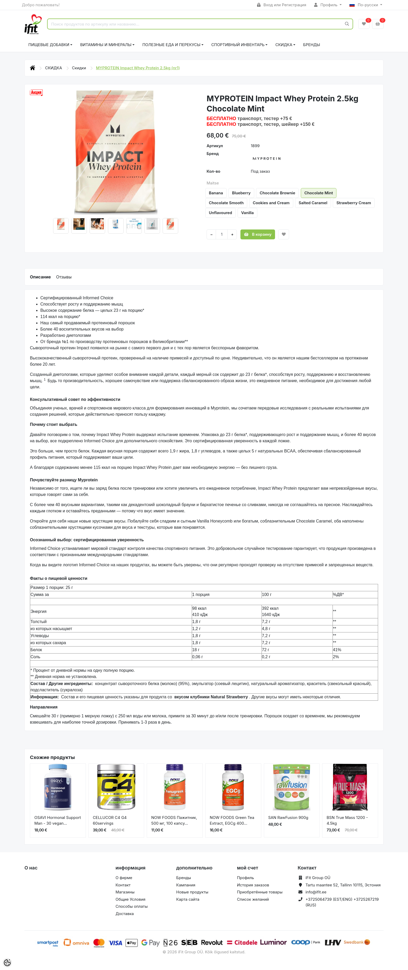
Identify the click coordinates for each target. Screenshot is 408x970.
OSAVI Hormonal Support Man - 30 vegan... (57, 820)
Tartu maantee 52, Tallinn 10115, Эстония (343, 884)
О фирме (124, 877)
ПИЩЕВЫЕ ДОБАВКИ (48, 44)
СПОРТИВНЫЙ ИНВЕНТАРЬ (237, 44)
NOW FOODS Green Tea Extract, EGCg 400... (232, 820)
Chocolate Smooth (226, 202)
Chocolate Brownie (277, 192)
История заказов (253, 884)
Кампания (185, 884)
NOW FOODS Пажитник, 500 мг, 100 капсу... (174, 820)
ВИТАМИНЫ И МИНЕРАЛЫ (105, 44)
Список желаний (253, 899)
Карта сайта (187, 899)
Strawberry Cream (353, 202)
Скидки (79, 67)
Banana (216, 192)
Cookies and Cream (271, 202)
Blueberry (241, 192)
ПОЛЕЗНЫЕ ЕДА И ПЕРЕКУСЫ (171, 44)
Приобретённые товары (260, 892)
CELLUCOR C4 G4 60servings (110, 820)
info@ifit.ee (316, 892)
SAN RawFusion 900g (288, 817)
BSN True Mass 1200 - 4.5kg (347, 820)
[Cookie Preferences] (7, 962)
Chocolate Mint (318, 192)
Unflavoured (220, 212)
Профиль (326, 4)
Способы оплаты (132, 906)
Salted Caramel (313, 202)
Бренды (311, 44)
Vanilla (247, 212)
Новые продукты (192, 892)
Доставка (125, 913)
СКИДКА (283, 44)
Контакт (123, 884)
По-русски (364, 4)
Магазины (125, 892)
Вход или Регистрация (281, 4)
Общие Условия (130, 899)
